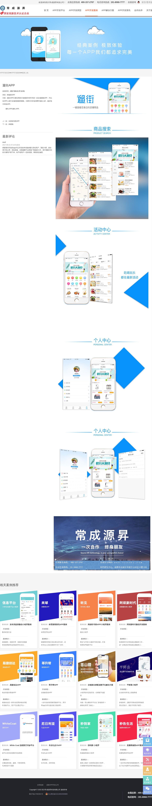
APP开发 (3, 73)
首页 (7, 73)
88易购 (11, 124)
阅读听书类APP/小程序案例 (99, 624)
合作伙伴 (138, 10)
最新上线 (25, 73)
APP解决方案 (108, 10)
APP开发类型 (75, 10)
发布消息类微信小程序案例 (20, 624)
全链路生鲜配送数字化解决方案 (100, 685)
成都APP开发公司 (52, 785)
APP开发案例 (91, 10)
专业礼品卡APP (55, 745)
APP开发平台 (58, 10)
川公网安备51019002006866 (57, 794)
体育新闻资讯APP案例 (58, 624)
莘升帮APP (53, 685)
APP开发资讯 (124, 10)
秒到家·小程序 (93, 745)
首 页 (46, 10)
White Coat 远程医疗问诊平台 (22, 745)
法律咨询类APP (14, 121)
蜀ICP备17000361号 (36, 794)
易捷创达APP (15, 685)
